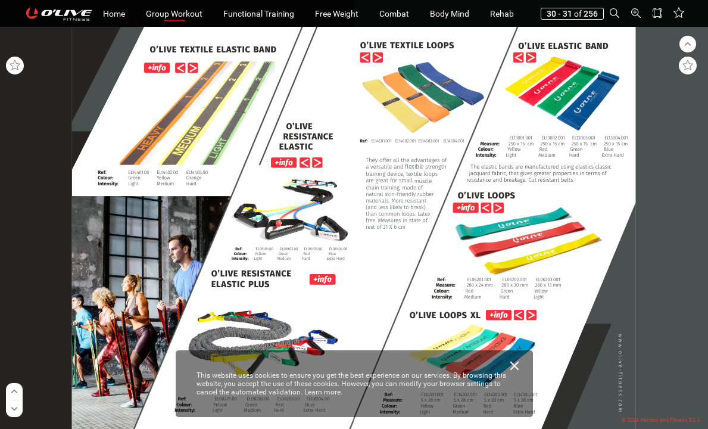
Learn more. (323, 392)
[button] (34, 13)
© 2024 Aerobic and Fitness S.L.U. (662, 420)
